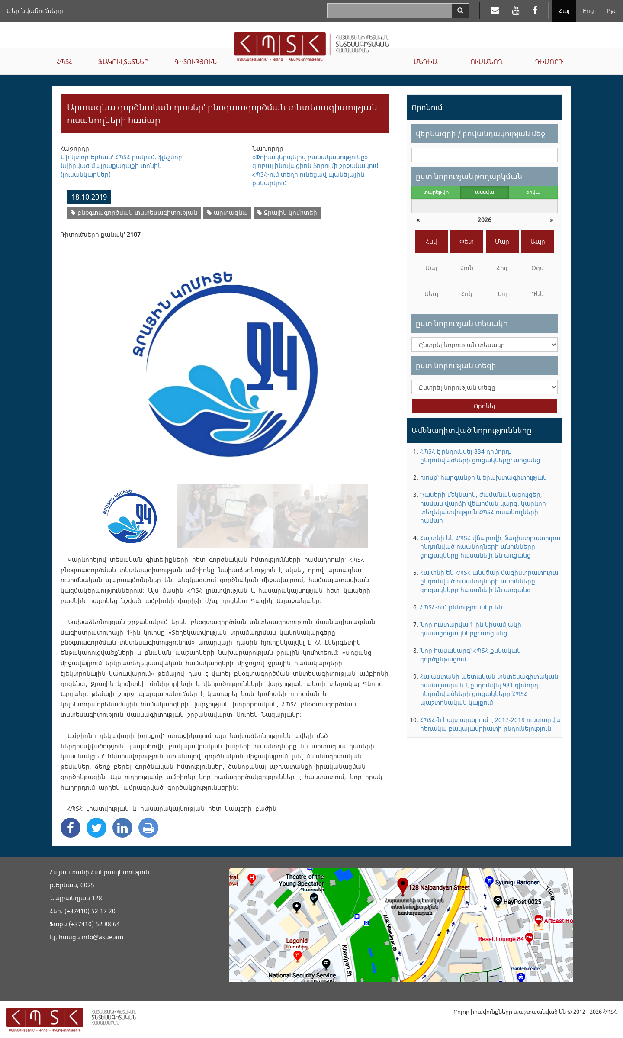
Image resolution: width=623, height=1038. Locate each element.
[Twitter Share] (96, 828)
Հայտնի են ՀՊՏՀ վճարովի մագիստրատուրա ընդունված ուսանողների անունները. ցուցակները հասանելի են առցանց (490, 546)
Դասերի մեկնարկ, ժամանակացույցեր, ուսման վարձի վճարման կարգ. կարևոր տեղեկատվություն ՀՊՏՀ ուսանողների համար (483, 507)
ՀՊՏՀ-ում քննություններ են (461, 607)
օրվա (533, 192)
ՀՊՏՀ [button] (64, 61)
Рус (612, 10)
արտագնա (227, 212)
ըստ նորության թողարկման (469, 176)
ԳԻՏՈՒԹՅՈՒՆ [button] (195, 61)
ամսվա (484, 192)
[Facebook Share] (70, 828)
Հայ (564, 10)
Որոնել (484, 406)
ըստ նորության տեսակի (462, 323)
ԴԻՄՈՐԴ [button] (549, 61)
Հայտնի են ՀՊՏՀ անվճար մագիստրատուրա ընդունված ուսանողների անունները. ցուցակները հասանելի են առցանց (489, 581)
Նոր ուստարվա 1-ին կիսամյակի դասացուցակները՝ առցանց (470, 628)
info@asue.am (102, 937)
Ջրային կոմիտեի (287, 212)
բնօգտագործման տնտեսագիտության (134, 212)
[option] (225, 358)
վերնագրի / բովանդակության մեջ (480, 134)
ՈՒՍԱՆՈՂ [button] (486, 61)
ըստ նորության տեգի (456, 366)
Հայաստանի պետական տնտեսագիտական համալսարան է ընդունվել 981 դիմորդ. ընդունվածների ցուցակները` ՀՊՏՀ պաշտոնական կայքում (489, 689)
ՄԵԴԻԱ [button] (426, 61)
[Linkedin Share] (122, 828)
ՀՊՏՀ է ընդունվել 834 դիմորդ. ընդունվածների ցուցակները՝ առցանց (480, 455)
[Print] (148, 828)
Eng (588, 10)
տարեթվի (436, 192)
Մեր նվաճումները (34, 10)
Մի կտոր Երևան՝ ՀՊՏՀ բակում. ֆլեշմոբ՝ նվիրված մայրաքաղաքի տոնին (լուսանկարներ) (122, 165)
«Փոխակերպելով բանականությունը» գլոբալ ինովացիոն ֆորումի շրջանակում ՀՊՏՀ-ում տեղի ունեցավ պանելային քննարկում (315, 170)
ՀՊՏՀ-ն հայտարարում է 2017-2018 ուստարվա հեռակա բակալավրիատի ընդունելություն (490, 724)
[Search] (460, 10)
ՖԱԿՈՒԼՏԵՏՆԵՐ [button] (123, 61)
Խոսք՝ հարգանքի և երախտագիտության (483, 477)
